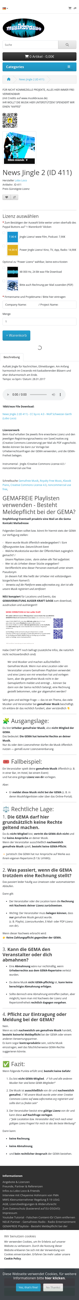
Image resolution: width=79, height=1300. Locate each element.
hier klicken (55, 1278)
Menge (7, 314)
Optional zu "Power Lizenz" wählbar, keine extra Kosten (35, 262)
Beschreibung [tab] (12, 357)
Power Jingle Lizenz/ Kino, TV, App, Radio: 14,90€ (41, 250)
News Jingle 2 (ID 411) (31, 79)
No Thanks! (53, 1287)
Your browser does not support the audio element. (34, 394)
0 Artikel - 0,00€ (39, 56)
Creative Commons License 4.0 (29, 485)
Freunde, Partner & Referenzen (23, 1186)
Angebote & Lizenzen (16, 1182)
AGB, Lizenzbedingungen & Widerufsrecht (29, 1204)
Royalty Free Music (51, 481)
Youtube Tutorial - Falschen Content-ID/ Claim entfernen (39, 1217)
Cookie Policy (12, 1258)
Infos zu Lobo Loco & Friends (21, 1191)
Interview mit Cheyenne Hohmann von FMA (31, 1195)
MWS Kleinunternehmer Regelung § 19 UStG (31, 1200)
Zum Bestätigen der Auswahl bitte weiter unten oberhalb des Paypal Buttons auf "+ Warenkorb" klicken (39, 225)
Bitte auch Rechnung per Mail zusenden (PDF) (39, 285)
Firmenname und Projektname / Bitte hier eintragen (35, 297)
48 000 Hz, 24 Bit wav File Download (34, 272)
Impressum (10, 1213)
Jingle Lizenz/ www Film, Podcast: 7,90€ (35, 237)
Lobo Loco (21, 180)
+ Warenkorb (16, 335)
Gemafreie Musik (29, 481)
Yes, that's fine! (28, 1287)
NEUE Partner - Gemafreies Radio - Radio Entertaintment (39, 1222)
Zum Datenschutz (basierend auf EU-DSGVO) (31, 1208)
